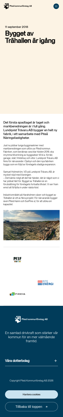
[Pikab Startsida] (31, 319)
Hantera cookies (31, 394)
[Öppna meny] (56, 6)
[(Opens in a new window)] (17, 259)
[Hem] (18, 6)
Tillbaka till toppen (31, 406)
